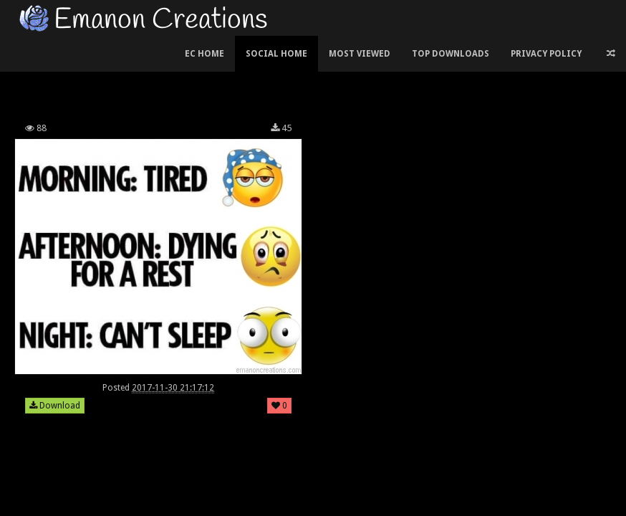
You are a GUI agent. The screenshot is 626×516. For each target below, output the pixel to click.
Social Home (276, 54)
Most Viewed (359, 54)
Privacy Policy (546, 54)
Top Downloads (450, 54)
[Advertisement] (313, 74)
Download (54, 406)
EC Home (204, 54)
